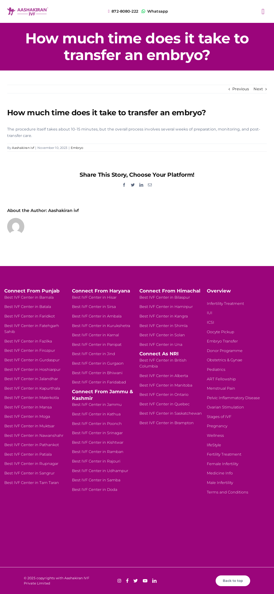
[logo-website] (27, 9)
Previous (240, 89)
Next (258, 89)
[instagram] (119, 581)
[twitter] (135, 581)
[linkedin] (154, 581)
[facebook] (127, 581)
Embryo (77, 148)
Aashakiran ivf (23, 148)
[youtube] (145, 581)
